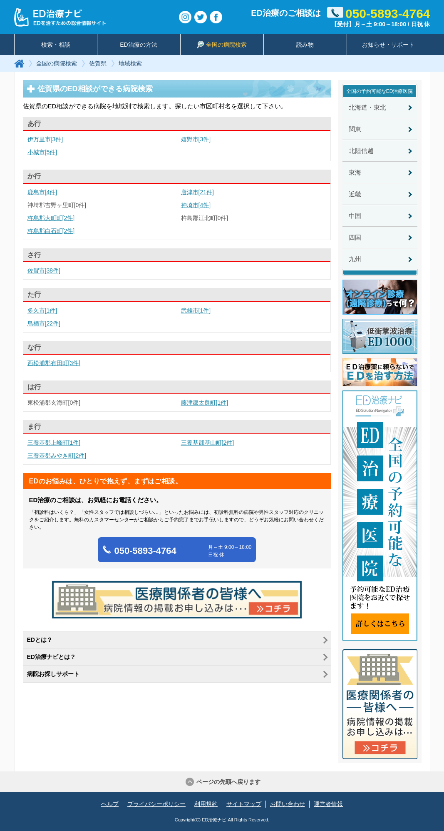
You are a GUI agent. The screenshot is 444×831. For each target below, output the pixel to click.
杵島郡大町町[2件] (51, 218)
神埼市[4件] (196, 205)
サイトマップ (243, 804)
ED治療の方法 (138, 44)
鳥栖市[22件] (43, 323)
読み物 (305, 44)
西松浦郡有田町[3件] (54, 363)
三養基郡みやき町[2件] (57, 455)
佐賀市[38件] (43, 270)
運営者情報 (328, 804)
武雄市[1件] (196, 310)
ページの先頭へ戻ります (228, 781)
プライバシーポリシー (156, 804)
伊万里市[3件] (45, 139)
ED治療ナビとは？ (51, 656)
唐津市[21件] (197, 192)
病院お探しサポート (53, 674)
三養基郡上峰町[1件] (54, 442)
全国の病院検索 (222, 44)
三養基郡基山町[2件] (207, 442)
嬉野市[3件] (196, 139)
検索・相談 (55, 44)
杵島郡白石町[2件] (51, 231)
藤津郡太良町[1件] (204, 402)
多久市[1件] (42, 310)
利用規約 (206, 804)
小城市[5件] (42, 152)
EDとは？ (39, 639)
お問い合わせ (287, 804)
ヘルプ (110, 804)
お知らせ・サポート (388, 44)
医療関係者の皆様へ (379, 704)
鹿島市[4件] (42, 192)
